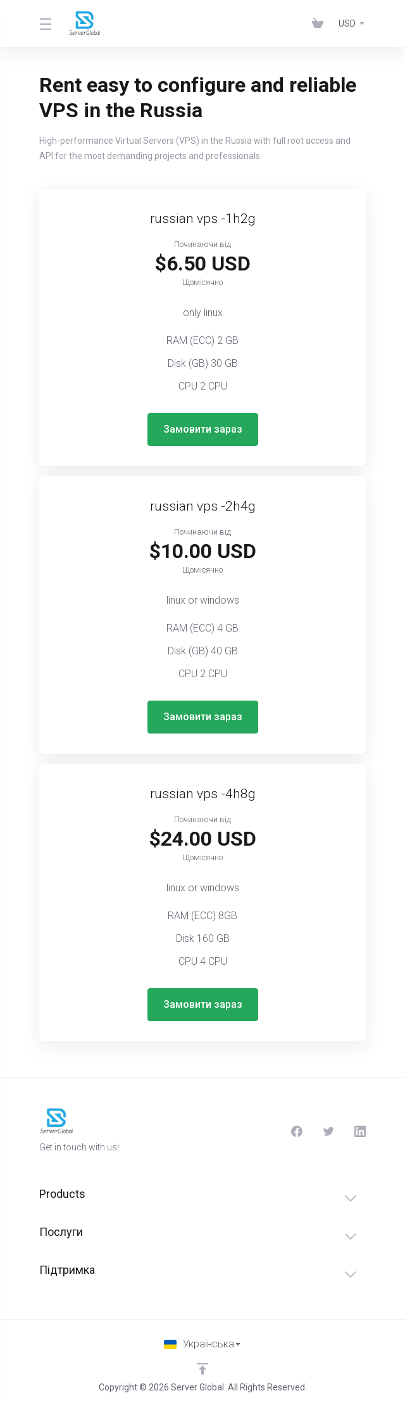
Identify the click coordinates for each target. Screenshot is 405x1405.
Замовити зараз (202, 429)
